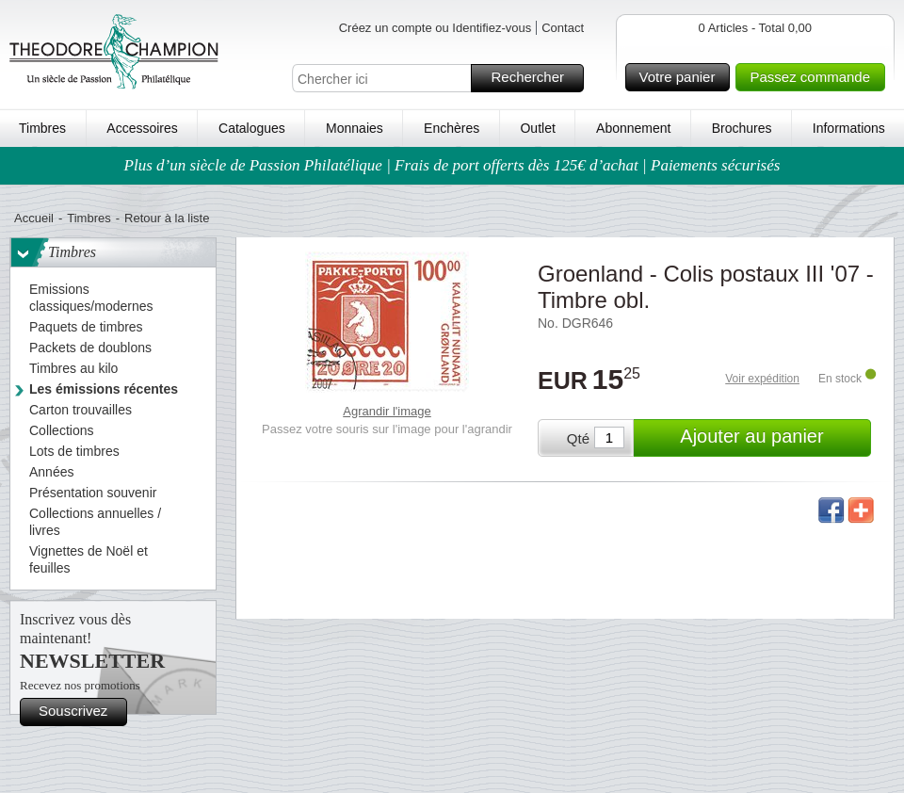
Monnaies (354, 128)
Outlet (537, 128)
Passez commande (815, 77)
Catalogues (251, 128)
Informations (849, 128)
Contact (562, 28)
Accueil (34, 218)
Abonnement (633, 128)
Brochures (742, 128)
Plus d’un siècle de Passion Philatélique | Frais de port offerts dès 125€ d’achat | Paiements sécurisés (452, 165)
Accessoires (141, 128)
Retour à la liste (166, 218)
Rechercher (534, 78)
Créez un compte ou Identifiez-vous (435, 28)
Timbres (42, 128)
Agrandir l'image (387, 411)
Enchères (451, 128)
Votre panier (682, 77)
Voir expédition (762, 378)
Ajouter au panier (772, 438)
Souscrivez (80, 712)
